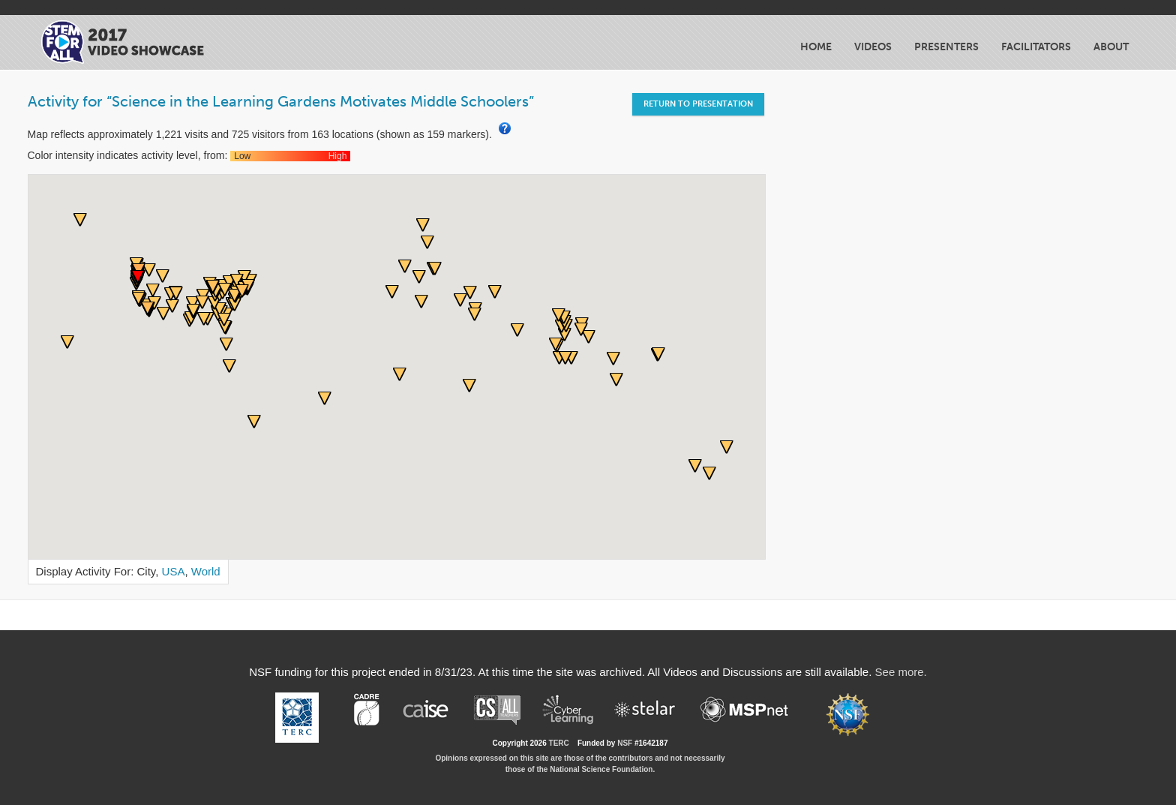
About (1111, 47)
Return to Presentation (698, 104)
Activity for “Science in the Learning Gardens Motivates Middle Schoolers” (281, 101)
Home (816, 47)
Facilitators (1036, 47)
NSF (624, 743)
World (205, 571)
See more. (901, 671)
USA (173, 571)
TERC (559, 743)
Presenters (946, 47)
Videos (873, 47)
